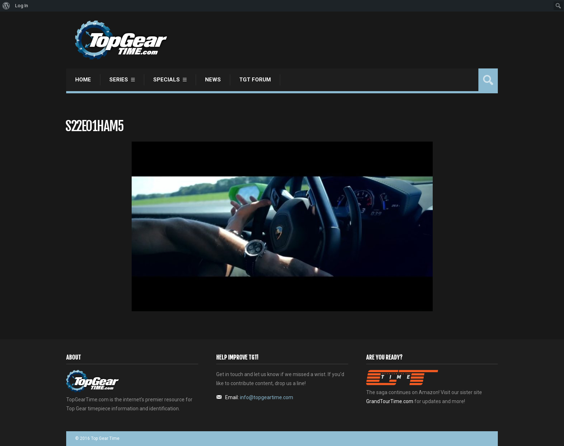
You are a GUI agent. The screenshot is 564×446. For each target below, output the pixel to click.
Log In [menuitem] (21, 5)
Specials (166, 79)
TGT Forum (255, 79)
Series (118, 79)
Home (83, 79)
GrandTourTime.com (389, 401)
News (213, 79)
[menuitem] (6, 6)
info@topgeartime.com (266, 397)
